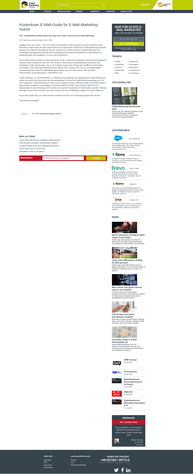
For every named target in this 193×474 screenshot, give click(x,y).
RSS (45, 462)
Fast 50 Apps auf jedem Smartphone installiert (38, 143)
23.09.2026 (128, 394)
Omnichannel (134, 70)
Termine (79, 11)
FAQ (72, 462)
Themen (116, 56)
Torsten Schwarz (137, 440)
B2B (117, 73)
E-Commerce (134, 73)
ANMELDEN (145, 5)
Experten (110, 11)
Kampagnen (134, 64)
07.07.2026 (128, 387)
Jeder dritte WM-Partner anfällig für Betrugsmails (39, 140)
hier (135, 49)
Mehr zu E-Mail (27, 136)
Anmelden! (96, 158)
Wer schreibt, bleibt (128, 422)
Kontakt (73, 460)
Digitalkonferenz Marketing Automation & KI (134, 403)
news (115, 217)
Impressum (48, 465)
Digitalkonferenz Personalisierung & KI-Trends (133, 381)
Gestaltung (119, 64)
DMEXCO (128, 392)
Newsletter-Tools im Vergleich (31, 151)
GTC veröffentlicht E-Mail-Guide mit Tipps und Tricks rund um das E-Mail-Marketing (56, 36)
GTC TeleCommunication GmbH (31, 40)
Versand (118, 67)
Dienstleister (64, 11)
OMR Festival (130, 360)
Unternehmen (121, 130)
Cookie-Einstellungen (78, 465)
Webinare (94, 11)
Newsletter (126, 11)
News (31, 11)
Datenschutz (48, 467)
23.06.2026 (128, 374)
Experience (133, 62)
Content (48, 11)
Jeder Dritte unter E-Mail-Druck (32, 148)
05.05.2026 (128, 362)
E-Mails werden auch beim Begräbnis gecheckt (39, 146)
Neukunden (119, 70)
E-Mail (117, 62)
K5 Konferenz (130, 372)
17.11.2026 (128, 408)
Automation (133, 67)
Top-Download (121, 82)
